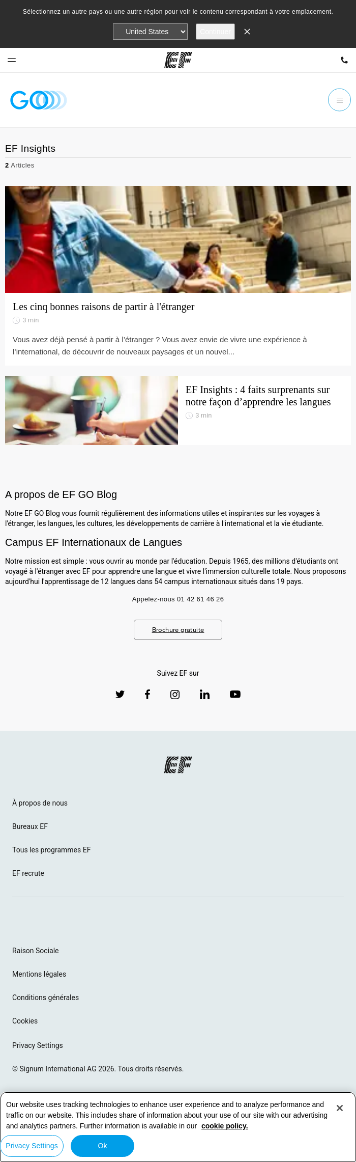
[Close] (340, 1108)
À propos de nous (40, 803)
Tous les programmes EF (51, 850)
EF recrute (28, 873)
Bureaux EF (30, 826)
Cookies (25, 1021)
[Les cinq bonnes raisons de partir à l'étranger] (178, 239)
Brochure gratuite (178, 629)
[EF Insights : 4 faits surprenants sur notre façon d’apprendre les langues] (178, 410)
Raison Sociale (35, 951)
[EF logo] (178, 764)
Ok (102, 1146)
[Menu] (339, 100)
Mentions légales (39, 974)
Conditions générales (45, 997)
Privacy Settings (37, 1045)
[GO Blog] (38, 100)
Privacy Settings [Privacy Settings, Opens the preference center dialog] (32, 1146)
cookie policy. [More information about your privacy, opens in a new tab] (224, 1126)
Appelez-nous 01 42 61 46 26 (178, 599)
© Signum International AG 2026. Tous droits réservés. (98, 1069)
